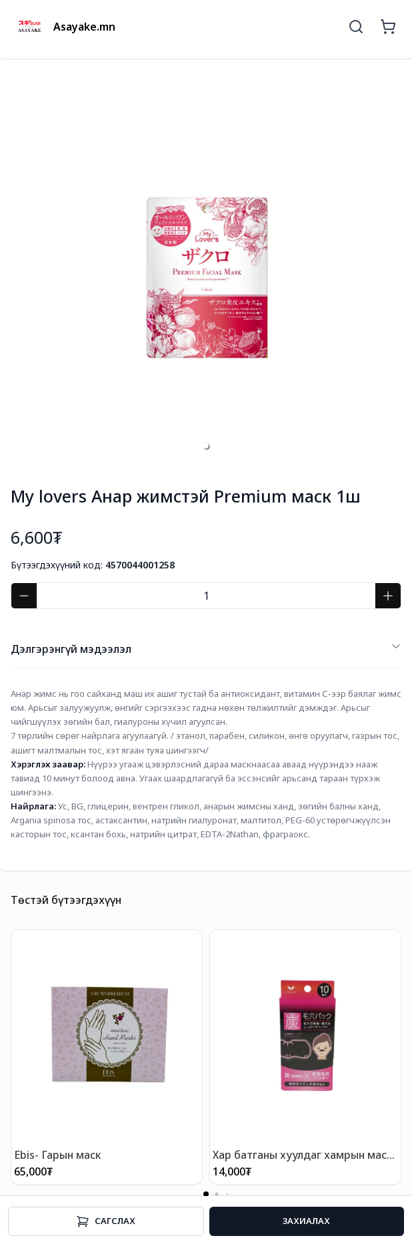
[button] (206, 446)
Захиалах (306, 1221)
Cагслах (105, 1221)
